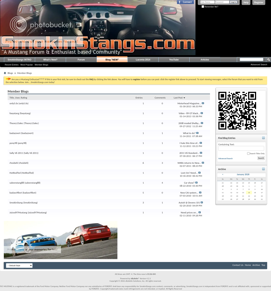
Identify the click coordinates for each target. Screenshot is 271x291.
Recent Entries (11, 65)
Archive (256, 265)
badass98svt (16, 192)
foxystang (14, 113)
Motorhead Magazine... (189, 103)
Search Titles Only (256, 153)
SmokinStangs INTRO (19, 59)
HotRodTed (15, 172)
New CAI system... (189, 192)
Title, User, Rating (18, 97)
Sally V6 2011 (16, 153)
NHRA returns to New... (189, 162)
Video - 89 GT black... (189, 113)
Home (248, 265)
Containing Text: (241, 147)
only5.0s (14, 103)
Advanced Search (259, 64)
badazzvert (15, 133)
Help (246, 2)
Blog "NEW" (112, 59)
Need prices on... (189, 212)
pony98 (13, 143)
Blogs (10, 73)
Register (258, 2)
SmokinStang (16, 202)
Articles (205, 59)
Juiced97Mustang (18, 212)
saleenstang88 (17, 182)
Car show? (189, 182)
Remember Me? (210, 7)
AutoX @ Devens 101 (189, 202)
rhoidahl (14, 162)
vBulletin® (135, 278)
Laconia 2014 (143, 59)
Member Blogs (41, 65)
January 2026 (243, 174)
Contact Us (237, 265)
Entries (139, 97)
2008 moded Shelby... (189, 123)
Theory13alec (16, 123)
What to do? (189, 133)
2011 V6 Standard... (189, 153)
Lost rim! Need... (189, 172)
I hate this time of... (189, 143)
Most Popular (26, 65)
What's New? (50, 59)
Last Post (179, 97)
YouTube (174, 59)
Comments (160, 97)
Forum (81, 59)
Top (263, 265)
